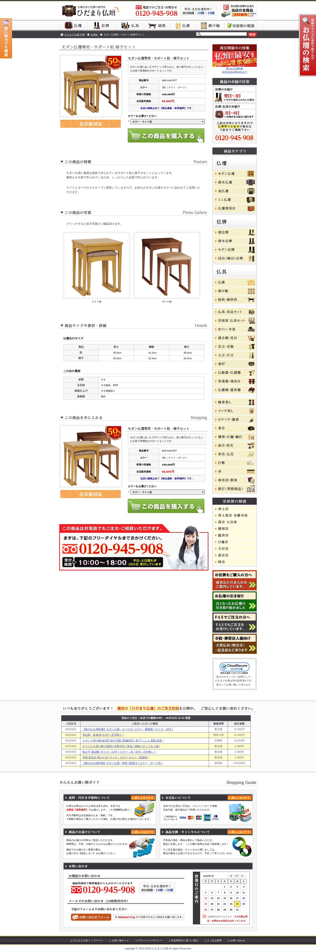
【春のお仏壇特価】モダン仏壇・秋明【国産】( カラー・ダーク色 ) (122, 763)
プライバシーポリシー (150, 940)
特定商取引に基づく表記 (184, 940)
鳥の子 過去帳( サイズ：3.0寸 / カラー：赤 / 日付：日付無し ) (119, 751)
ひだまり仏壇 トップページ (88, 940)
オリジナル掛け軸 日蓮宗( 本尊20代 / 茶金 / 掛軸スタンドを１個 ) (121, 746)
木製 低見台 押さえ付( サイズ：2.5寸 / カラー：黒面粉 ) (115, 757)
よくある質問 (214, 940)
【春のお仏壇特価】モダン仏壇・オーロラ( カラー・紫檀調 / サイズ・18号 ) (127, 729)
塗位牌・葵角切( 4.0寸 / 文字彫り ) (102, 734)
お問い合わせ (237, 940)
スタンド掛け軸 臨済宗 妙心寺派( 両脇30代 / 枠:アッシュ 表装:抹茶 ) (122, 740)
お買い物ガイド (120, 940)
